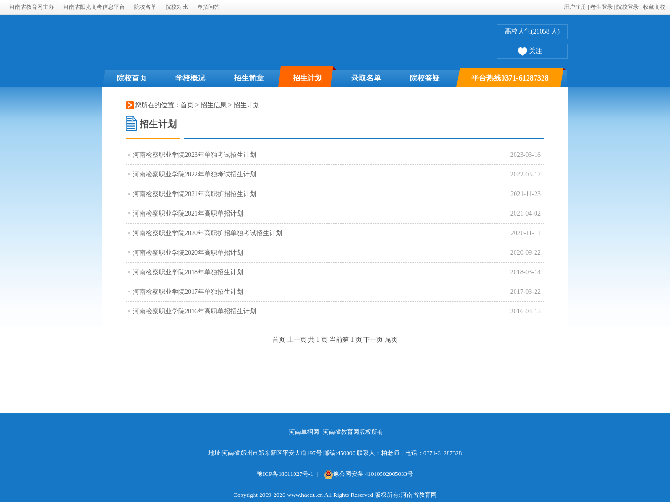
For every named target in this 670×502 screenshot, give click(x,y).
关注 (530, 52)
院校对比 (177, 7)
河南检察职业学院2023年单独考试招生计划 (194, 154)
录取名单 (366, 78)
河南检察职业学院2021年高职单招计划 (188, 213)
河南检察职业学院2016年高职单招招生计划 (194, 311)
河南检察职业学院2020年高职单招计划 (188, 252)
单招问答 (208, 7)
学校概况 (190, 78)
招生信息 (214, 105)
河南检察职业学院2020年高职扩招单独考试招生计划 (207, 233)
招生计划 (307, 78)
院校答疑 (425, 78)
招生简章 (249, 78)
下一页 (373, 339)
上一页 (297, 339)
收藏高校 (654, 7)
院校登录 (627, 7)
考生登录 (601, 7)
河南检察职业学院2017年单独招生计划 (188, 291)
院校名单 (145, 7)
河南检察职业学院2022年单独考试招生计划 (194, 174)
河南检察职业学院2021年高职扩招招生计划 (194, 193)
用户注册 (575, 7)
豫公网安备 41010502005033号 (368, 473)
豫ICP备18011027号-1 (285, 473)
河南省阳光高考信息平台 (94, 7)
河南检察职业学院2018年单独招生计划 (188, 272)
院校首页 (132, 78)
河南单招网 (304, 431)
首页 (187, 105)
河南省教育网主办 (31, 7)
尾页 (391, 339)
